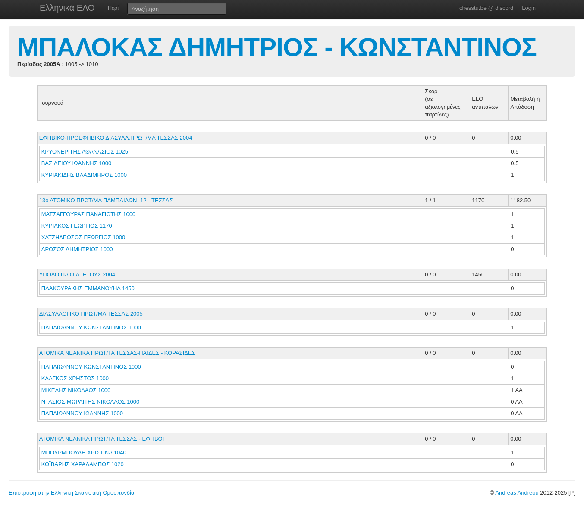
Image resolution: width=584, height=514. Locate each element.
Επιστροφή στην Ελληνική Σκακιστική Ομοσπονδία (71, 492)
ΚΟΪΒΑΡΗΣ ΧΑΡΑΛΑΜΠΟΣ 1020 (82, 464)
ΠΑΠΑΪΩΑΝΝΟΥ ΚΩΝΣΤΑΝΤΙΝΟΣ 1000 (91, 327)
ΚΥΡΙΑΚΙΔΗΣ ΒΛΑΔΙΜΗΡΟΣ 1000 (84, 175)
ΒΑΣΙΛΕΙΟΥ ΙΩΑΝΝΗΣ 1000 (76, 163)
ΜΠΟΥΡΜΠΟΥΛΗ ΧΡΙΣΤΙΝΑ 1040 (83, 452)
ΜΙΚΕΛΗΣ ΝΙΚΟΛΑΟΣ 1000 (75, 390)
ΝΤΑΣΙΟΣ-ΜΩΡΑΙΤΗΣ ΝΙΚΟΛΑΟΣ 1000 (90, 401)
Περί (113, 8)
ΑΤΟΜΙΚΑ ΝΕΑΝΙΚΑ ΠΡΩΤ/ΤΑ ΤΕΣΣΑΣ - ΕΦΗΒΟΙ (101, 439)
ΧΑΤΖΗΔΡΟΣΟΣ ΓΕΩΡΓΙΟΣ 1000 (83, 237)
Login (529, 8)
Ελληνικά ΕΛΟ (67, 8)
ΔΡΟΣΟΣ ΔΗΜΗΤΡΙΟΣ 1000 (77, 249)
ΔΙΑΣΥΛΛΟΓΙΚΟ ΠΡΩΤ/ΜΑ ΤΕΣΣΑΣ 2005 (91, 313)
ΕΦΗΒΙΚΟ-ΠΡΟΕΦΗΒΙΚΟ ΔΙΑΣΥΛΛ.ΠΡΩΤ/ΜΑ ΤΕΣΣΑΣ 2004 (115, 138)
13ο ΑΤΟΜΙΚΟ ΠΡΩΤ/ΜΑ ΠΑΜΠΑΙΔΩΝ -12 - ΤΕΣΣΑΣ (106, 200)
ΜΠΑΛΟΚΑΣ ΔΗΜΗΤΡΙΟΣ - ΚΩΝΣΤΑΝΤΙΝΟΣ (277, 47)
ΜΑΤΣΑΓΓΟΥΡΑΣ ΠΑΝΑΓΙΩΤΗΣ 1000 (88, 214)
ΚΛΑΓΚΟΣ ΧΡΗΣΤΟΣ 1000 (75, 378)
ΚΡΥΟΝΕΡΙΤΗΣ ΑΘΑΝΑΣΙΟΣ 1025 (84, 151)
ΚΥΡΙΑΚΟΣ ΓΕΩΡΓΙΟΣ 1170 (76, 226)
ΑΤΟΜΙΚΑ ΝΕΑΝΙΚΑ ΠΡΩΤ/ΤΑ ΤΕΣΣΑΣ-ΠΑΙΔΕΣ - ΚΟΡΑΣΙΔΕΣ (117, 353)
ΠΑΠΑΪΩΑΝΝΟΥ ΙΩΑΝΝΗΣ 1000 (82, 413)
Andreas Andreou (516, 492)
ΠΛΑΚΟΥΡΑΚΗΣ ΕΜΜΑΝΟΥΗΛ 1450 (88, 288)
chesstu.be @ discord (486, 8)
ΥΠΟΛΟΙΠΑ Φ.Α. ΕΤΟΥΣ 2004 (77, 274)
